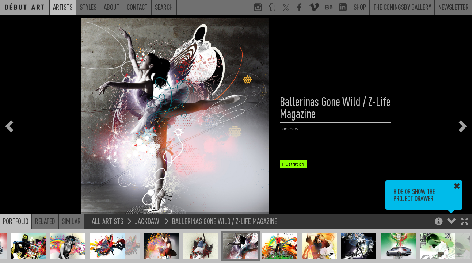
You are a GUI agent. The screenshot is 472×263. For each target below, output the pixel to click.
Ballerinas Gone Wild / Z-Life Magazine (224, 222)
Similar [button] (71, 222)
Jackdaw (148, 222)
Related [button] (45, 222)
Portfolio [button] (15, 222)
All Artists (107, 222)
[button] (464, 223)
